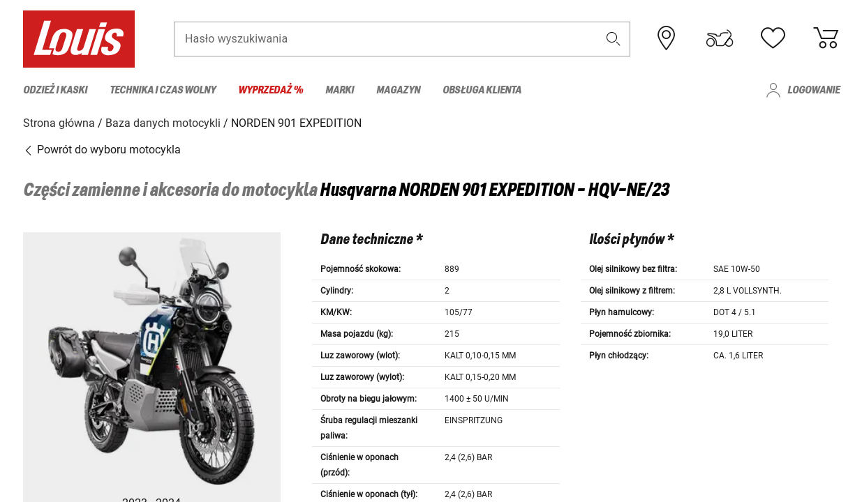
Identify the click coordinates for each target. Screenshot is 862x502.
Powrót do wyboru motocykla (102, 149)
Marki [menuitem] (339, 90)
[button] (612, 39)
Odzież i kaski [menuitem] (55, 90)
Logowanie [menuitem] (813, 90)
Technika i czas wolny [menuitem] (163, 90)
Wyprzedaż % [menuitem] (270, 90)
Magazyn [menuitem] (398, 90)
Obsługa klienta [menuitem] (482, 90)
